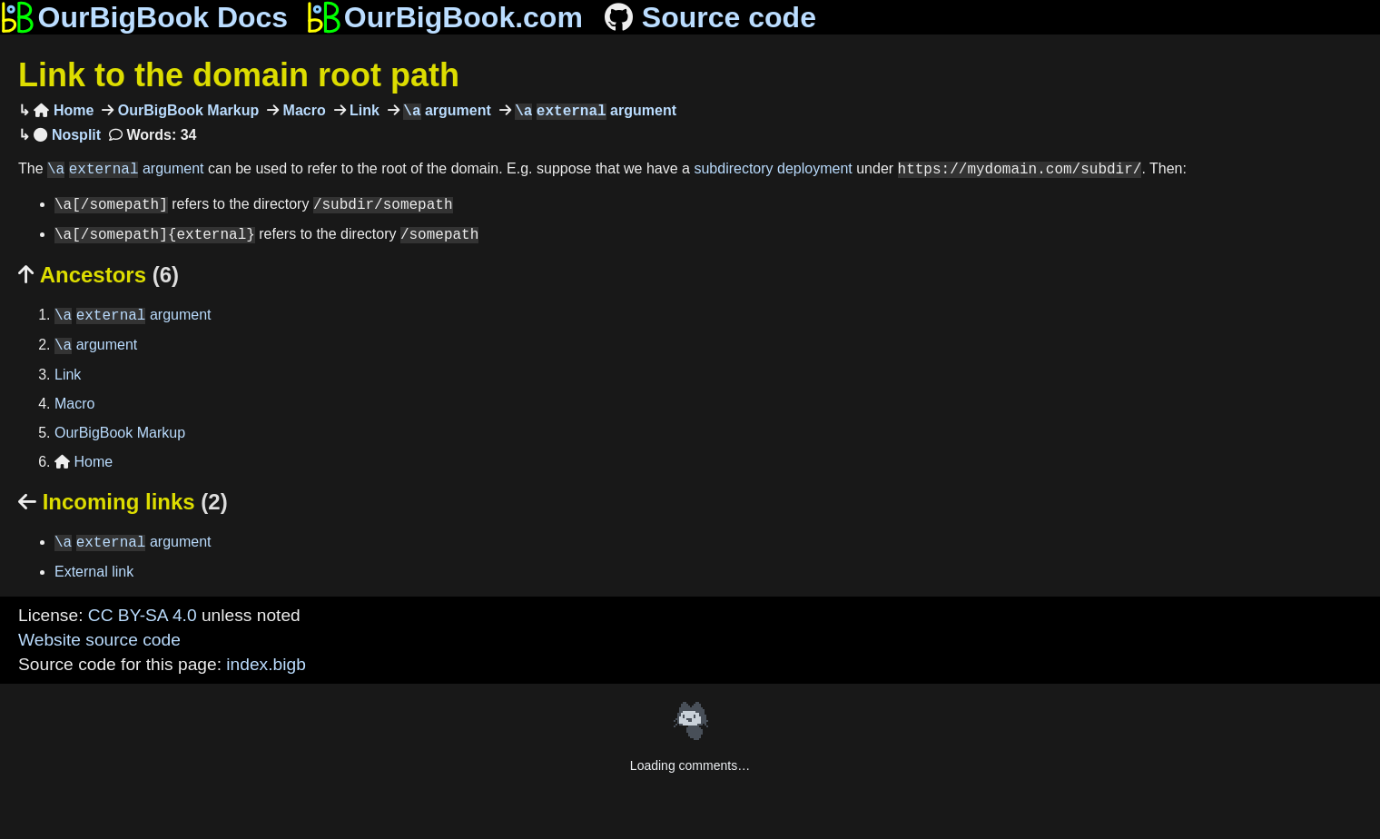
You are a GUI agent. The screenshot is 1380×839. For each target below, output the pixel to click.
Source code (708, 17)
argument (445, 111)
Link (363, 111)
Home (64, 111)
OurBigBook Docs (144, 17)
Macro (302, 111)
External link (93, 571)
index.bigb (265, 664)
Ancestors (98, 274)
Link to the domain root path (238, 75)
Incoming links (123, 501)
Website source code (99, 639)
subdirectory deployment (773, 169)
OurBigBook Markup (186, 111)
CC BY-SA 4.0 (142, 615)
